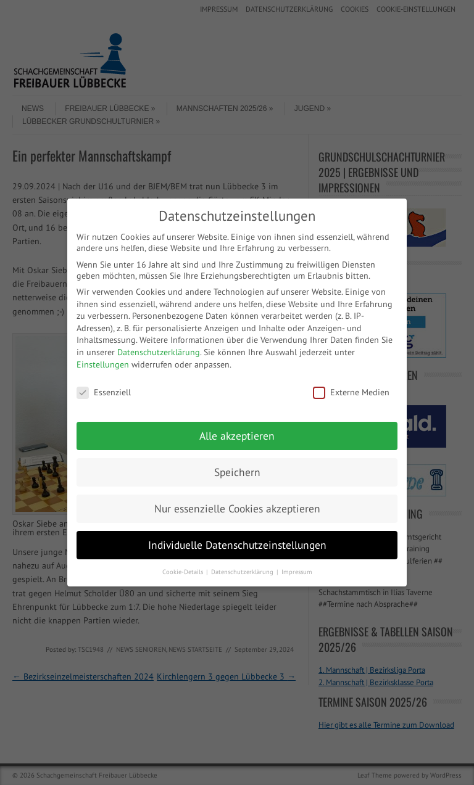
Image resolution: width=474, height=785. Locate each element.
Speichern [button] (237, 472)
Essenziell (104, 392)
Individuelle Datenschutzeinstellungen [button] (237, 545)
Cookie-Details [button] (183, 571)
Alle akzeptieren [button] (237, 436)
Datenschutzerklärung (158, 352)
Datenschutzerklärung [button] (243, 571)
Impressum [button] (296, 571)
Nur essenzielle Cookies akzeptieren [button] (237, 508)
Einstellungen (103, 364)
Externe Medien (351, 392)
